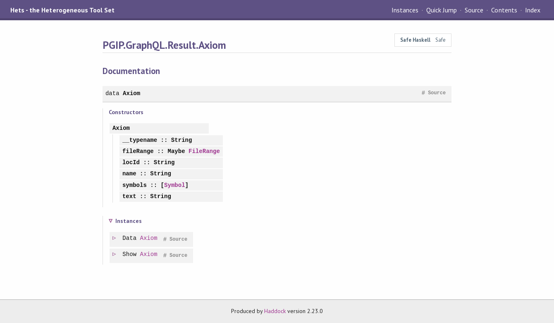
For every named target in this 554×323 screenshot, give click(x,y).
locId (131, 163)
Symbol (174, 185)
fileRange (138, 152)
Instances (405, 10)
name (129, 174)
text (129, 197)
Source (474, 10)
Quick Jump (441, 10)
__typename (139, 140)
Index (532, 10)
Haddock (275, 311)
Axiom (131, 93)
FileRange (204, 152)
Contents (504, 10)
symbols (134, 185)
